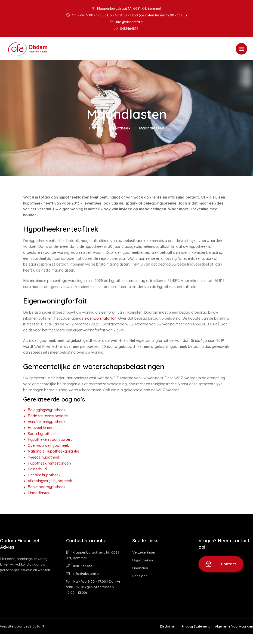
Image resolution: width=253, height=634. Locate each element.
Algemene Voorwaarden (234, 626)
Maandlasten (39, 492)
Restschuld (37, 469)
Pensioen (140, 576)
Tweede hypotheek (44, 457)
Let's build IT (34, 626)
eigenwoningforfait (100, 318)
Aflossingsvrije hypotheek (50, 480)
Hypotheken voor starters (50, 439)
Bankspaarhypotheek (46, 486)
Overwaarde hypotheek (48, 445)
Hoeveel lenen (40, 427)
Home (94, 128)
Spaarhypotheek (42, 433)
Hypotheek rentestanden (49, 463)
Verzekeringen (144, 552)
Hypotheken (142, 560)
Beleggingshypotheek (46, 409)
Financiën (140, 568)
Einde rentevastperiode (48, 415)
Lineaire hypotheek (44, 475)
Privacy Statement (195, 626)
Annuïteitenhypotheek (46, 421)
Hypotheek (119, 128)
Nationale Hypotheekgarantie (53, 451)
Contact (221, 564)
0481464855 (126, 28)
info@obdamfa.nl (126, 22)
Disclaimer (168, 626)
